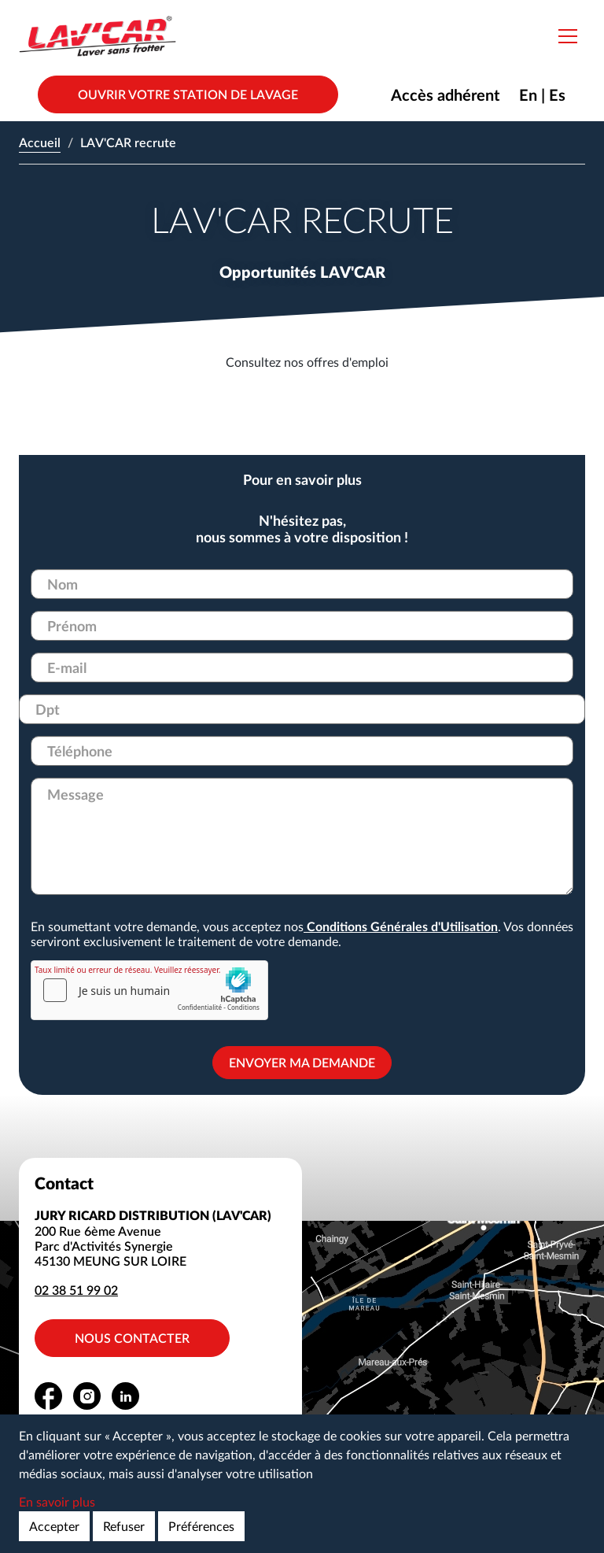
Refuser (124, 1526)
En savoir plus (57, 1501)
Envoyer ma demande (302, 1062)
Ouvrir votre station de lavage (188, 94)
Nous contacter (132, 1337)
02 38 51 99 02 (76, 1289)
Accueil (40, 142)
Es (557, 94)
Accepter (54, 1526)
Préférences (201, 1526)
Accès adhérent (445, 94)
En (528, 94)
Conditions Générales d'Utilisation (401, 926)
